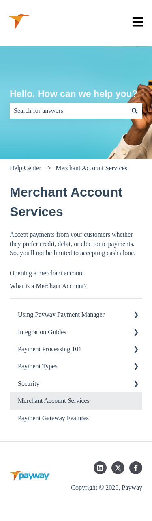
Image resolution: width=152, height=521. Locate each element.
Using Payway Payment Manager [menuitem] (61, 314)
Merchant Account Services (91, 167)
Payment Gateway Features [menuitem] (53, 418)
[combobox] (68, 111)
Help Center (25, 167)
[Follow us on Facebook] (135, 467)
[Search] (134, 111)
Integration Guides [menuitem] (42, 332)
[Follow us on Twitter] (117, 467)
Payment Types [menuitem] (38, 366)
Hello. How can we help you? (74, 94)
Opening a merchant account (47, 273)
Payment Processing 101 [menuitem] (49, 349)
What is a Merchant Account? (48, 286)
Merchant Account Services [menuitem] (54, 400)
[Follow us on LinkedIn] (100, 467)
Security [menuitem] (28, 383)
